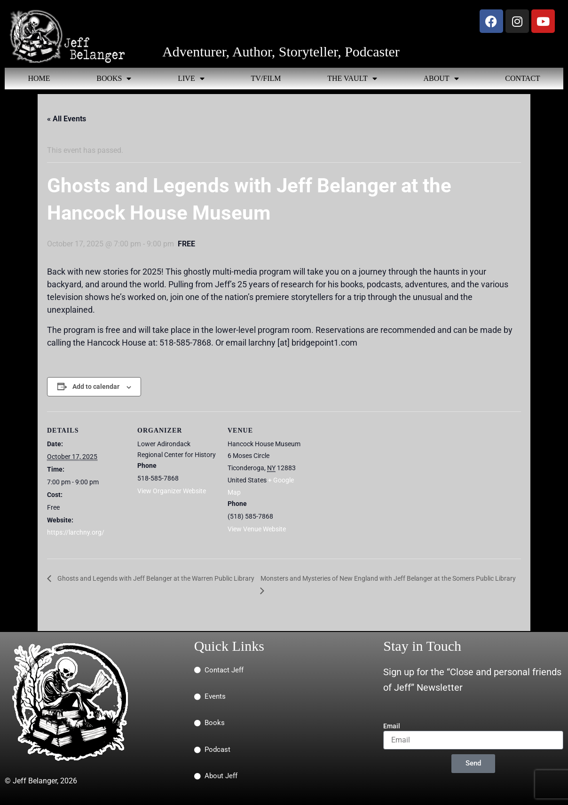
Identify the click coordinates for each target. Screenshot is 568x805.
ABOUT (440, 78)
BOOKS (113, 78)
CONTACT (522, 78)
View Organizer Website (171, 491)
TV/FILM (266, 78)
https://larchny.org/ (75, 532)
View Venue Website (257, 529)
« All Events (66, 118)
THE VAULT (352, 78)
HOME (39, 78)
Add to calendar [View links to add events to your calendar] (95, 386)
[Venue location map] (367, 476)
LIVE (191, 78)
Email (391, 726)
